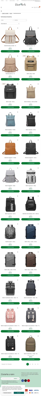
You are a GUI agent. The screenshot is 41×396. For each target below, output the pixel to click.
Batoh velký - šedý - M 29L (10, 269)
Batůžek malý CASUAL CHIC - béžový (31, 213)
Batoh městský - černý (31, 129)
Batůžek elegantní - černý (30, 157)
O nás (6, 0)
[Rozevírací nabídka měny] (32, 7)
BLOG (17, 0)
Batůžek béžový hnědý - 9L (10, 45)
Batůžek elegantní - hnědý (10, 157)
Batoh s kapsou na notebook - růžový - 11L (10, 325)
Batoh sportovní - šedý (31, 185)
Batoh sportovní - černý (10, 213)
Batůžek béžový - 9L (10, 73)
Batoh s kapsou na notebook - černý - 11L (10, 353)
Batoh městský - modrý (10, 129)
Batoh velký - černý (10, 101)
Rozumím (19, 392)
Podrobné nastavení (7, 392)
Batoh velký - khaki (31, 73)
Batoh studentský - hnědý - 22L (31, 353)
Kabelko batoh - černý (10, 241)
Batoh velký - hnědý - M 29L (31, 269)
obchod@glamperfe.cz (36, 0)
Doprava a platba (12, 0)
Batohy (10, 47)
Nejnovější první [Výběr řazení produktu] (10, 23)
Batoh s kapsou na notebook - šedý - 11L (31, 325)
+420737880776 (37, 1)
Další (37, 364)
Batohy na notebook (31, 355)
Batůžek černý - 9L (31, 45)
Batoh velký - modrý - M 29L (31, 241)
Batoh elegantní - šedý (10, 185)
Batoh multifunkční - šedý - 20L (30, 297)
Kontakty (2, 0)
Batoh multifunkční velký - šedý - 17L (10, 297)
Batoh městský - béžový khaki (30, 101)
